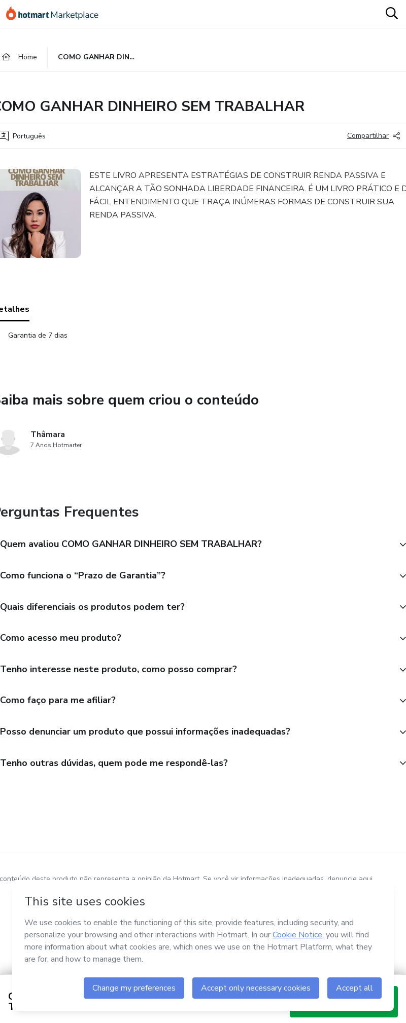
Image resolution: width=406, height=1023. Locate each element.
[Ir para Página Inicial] (57, 14)
